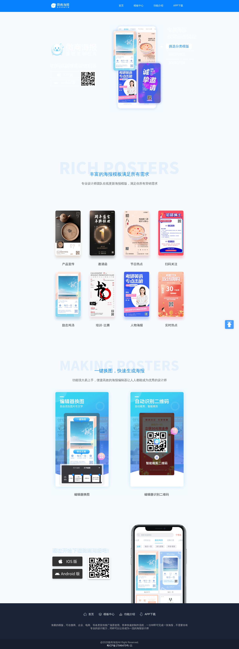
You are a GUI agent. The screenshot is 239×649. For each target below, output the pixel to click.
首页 (121, 5)
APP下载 (178, 5)
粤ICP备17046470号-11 (119, 645)
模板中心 (138, 5)
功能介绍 (158, 5)
